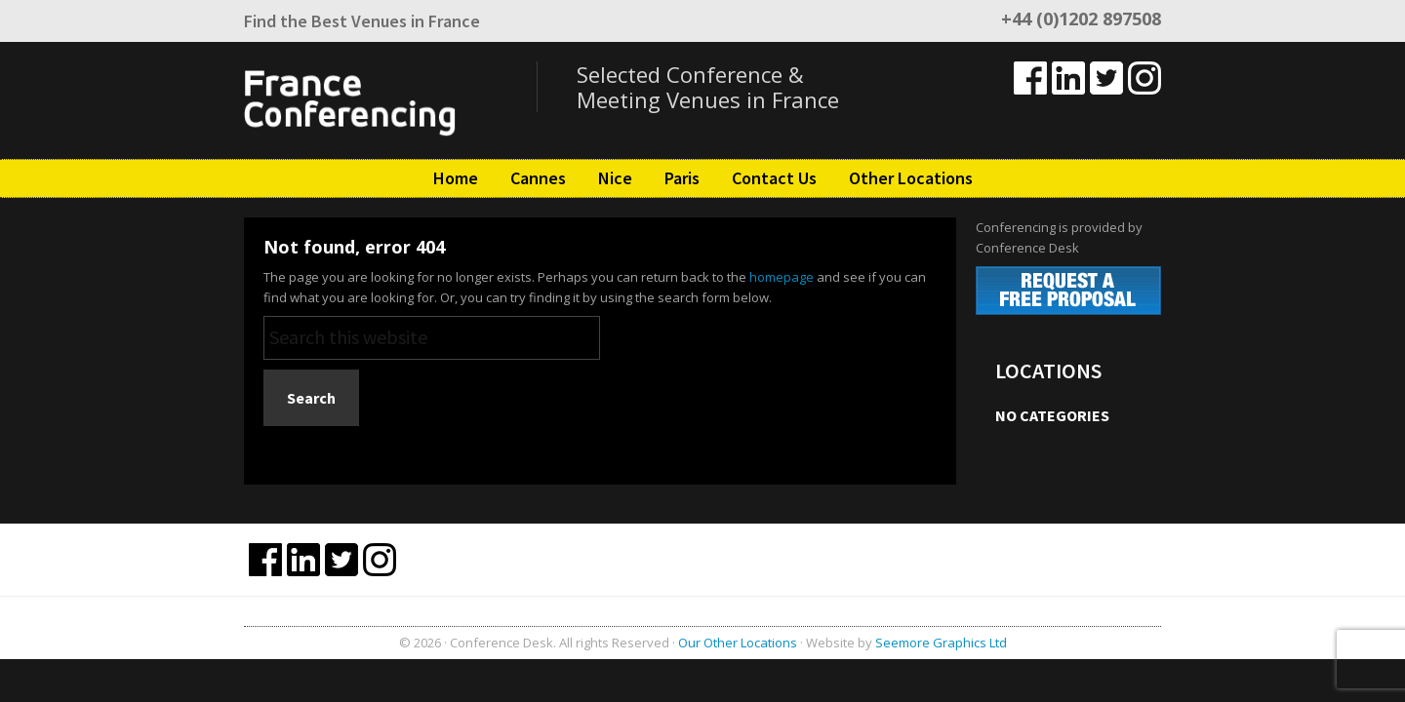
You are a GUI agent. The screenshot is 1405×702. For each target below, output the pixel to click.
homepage (781, 277)
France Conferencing (390, 100)
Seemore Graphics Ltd (941, 642)
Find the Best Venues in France (362, 21)
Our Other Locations (737, 642)
